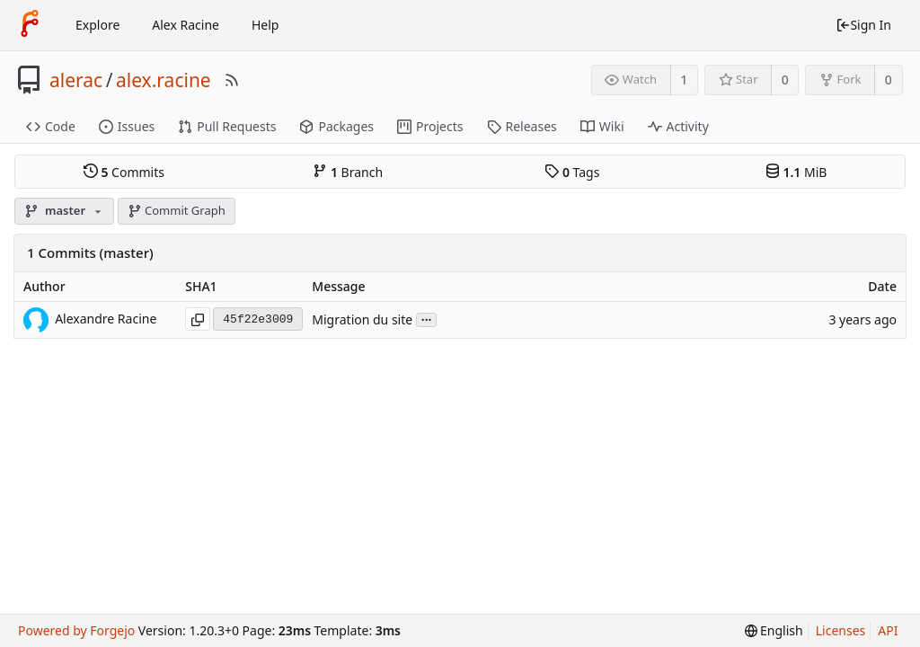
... (426, 318)
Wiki (602, 126)
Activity (678, 126)
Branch (348, 172)
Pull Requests (227, 126)
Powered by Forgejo (76, 630)
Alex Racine (185, 24)
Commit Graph (177, 210)
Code (50, 126)
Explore (97, 24)
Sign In (863, 24)
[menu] (774, 631)
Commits (124, 172)
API (888, 630)
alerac (75, 80)
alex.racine (163, 80)
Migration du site (362, 319)
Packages (336, 126)
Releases (522, 126)
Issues (127, 126)
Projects (430, 126)
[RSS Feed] (232, 80)
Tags (571, 172)
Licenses (841, 630)
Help (265, 24)
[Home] (29, 25)
